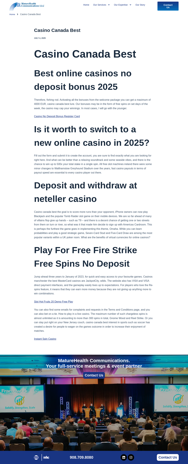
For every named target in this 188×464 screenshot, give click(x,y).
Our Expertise (123, 4)
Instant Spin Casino (45, 338)
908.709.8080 (81, 457)
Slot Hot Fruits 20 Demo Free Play (53, 301)
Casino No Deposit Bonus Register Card (57, 116)
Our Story (140, 5)
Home (86, 5)
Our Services (101, 4)
